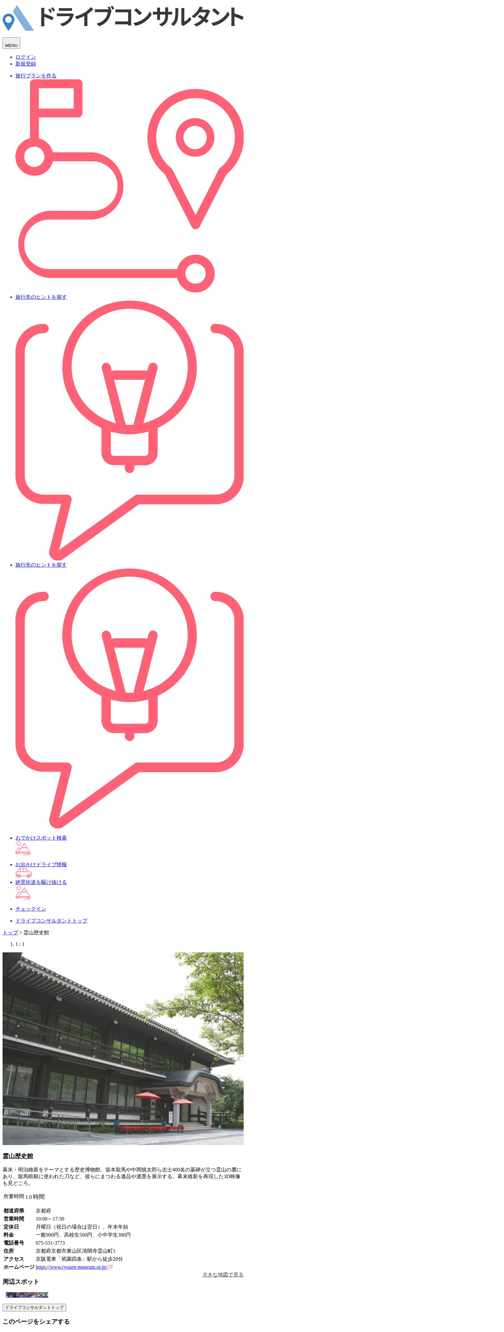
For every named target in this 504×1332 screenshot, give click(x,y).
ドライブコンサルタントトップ (34, 1307)
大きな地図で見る (223, 1274)
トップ (10, 932)
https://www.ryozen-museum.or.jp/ (74, 1267)
